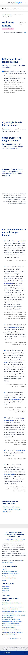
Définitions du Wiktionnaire (11, 507)
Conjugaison (5, 590)
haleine (6, 129)
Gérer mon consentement (8, 578)
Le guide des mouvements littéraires (11, 630)
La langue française (12, 638)
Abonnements (5, 586)
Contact (4, 580)
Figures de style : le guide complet (11, 619)
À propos (4, 569)
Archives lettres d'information (9, 571)
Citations (4, 593)
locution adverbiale (8, 28)
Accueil (4, 15)
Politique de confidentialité (9, 576)
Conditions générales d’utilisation (10, 573)
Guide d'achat (5, 595)
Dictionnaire (10, 15)
